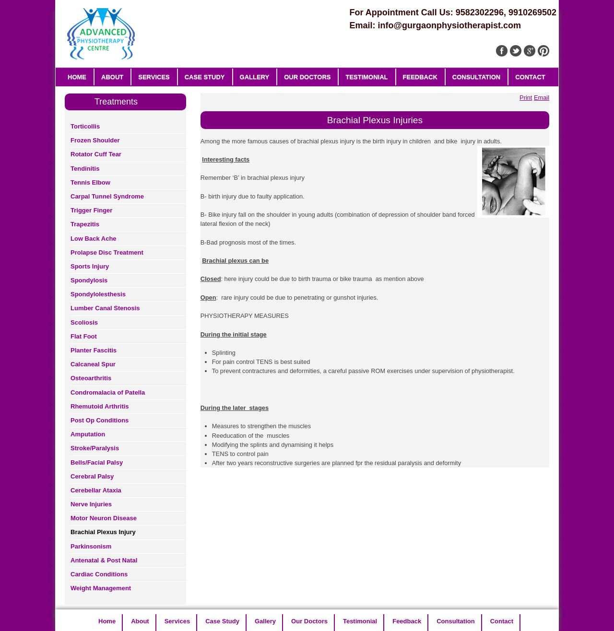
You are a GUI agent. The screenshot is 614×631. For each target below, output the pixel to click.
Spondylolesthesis (98, 294)
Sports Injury (90, 266)
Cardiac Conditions (99, 574)
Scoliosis (84, 322)
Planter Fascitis (94, 350)
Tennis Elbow (90, 182)
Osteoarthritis (91, 378)
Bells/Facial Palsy (97, 462)
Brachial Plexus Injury (103, 532)
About (112, 77)
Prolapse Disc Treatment (107, 252)
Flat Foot (84, 336)
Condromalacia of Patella (108, 392)
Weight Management (101, 588)
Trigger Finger (91, 210)
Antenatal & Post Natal (104, 560)
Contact (530, 77)
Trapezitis (85, 224)
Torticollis (85, 126)
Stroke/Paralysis (95, 448)
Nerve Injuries (91, 504)
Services (154, 77)
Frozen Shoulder (95, 140)
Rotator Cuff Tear (96, 154)
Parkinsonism (91, 546)
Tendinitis (85, 168)
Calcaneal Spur (93, 364)
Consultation (476, 77)
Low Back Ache (94, 238)
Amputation (88, 434)
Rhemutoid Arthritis (100, 406)
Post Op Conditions (100, 420)
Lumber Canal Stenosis (105, 308)
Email (541, 97)
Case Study (205, 77)
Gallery (255, 77)
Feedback (420, 77)
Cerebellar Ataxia (96, 490)
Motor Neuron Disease (104, 518)
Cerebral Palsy (92, 476)
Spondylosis (89, 280)
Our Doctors (307, 77)
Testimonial (366, 77)
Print (526, 97)
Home (77, 77)
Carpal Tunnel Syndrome (107, 196)
